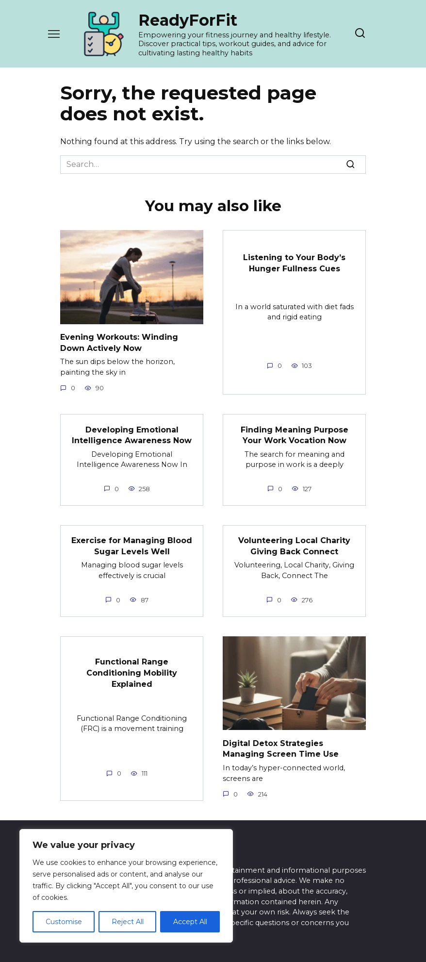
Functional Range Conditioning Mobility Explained (131, 671)
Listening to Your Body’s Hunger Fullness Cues (294, 263)
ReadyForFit (187, 20)
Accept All (190, 921)
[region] (126, 886)
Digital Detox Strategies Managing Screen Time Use (281, 748)
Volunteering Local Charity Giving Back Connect (294, 545)
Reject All (128, 921)
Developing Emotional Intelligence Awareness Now (132, 435)
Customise (64, 921)
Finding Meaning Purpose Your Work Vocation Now (294, 435)
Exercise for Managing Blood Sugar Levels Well (131, 545)
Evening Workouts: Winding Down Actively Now (119, 342)
